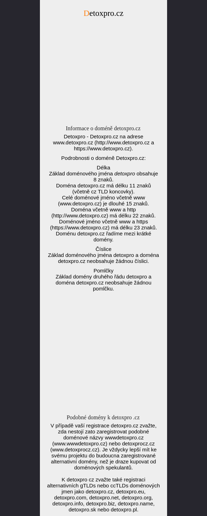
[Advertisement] (103, 73)
